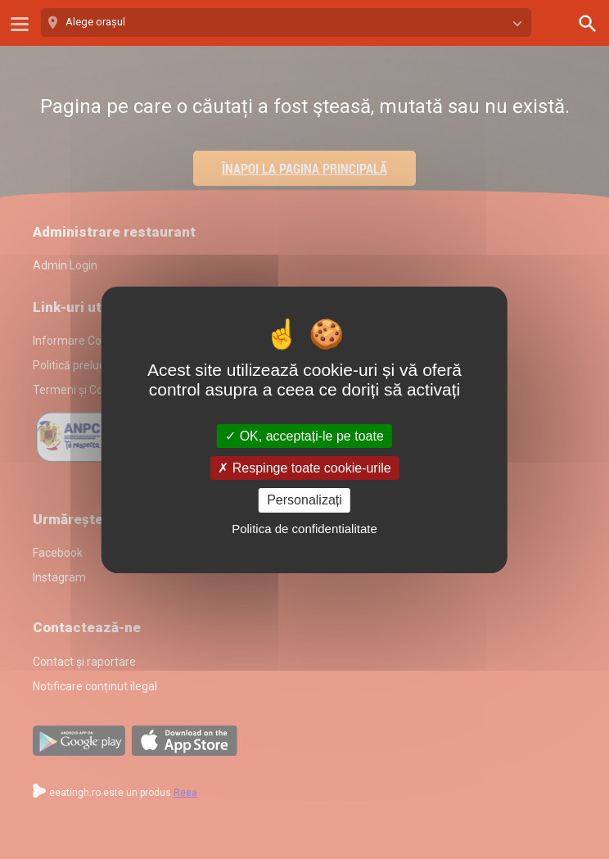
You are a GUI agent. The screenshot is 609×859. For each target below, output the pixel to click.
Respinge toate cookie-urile (304, 468)
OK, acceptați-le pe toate (304, 436)
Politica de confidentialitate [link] (304, 529)
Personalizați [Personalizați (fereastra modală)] (304, 500)
